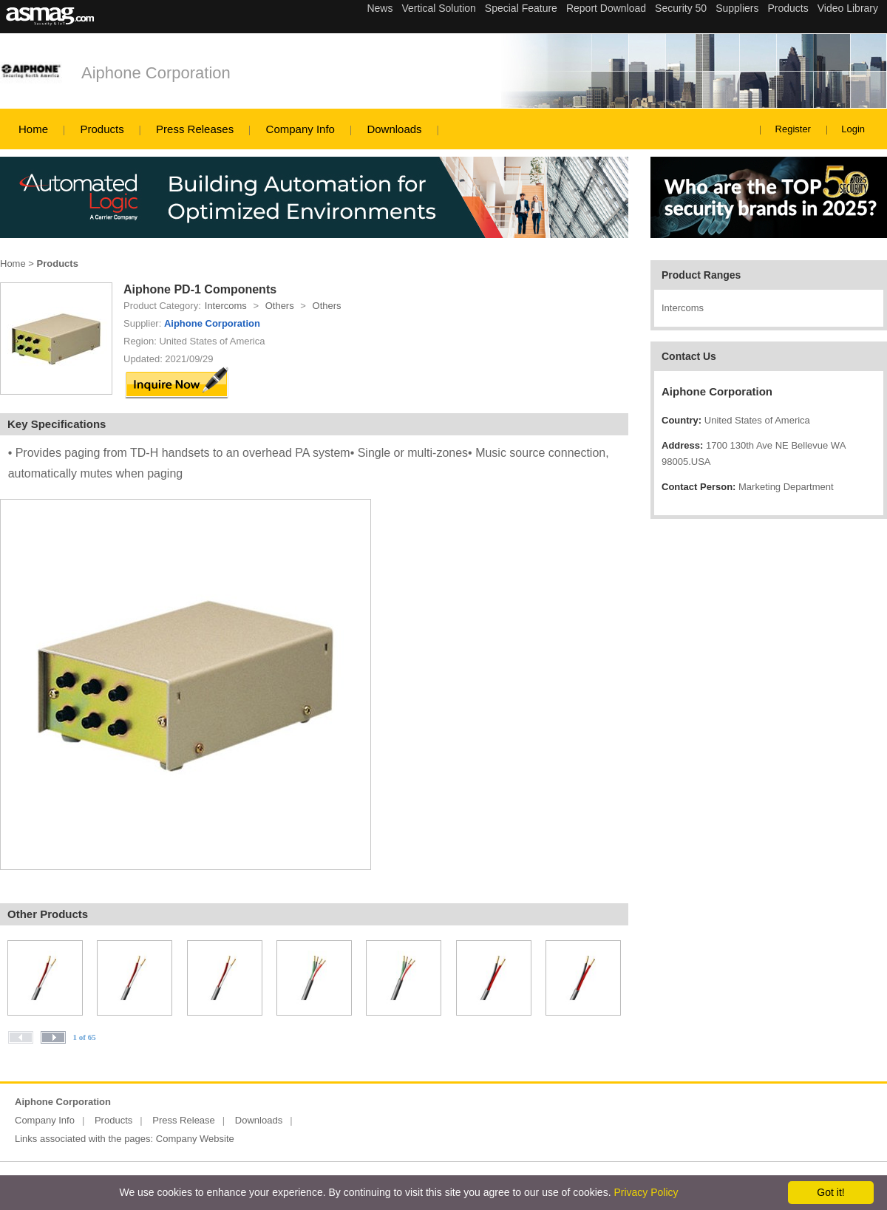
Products (101, 129)
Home (33, 129)
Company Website (195, 1138)
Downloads (394, 129)
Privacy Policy (646, 1192)
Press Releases (195, 129)
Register (793, 129)
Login (853, 129)
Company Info (300, 129)
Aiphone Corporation (156, 73)
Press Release (183, 1120)
